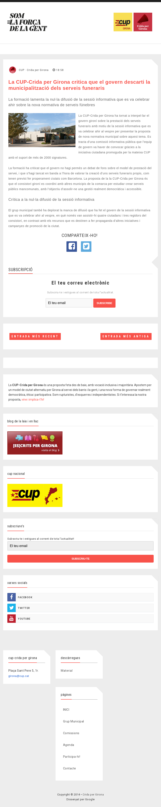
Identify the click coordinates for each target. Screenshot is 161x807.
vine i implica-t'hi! (33, 399)
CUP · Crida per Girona (34, 70)
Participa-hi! (71, 756)
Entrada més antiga (126, 336)
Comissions (71, 733)
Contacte (69, 768)
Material (67, 670)
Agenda (68, 745)
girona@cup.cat (18, 676)
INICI (66, 709)
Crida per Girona (93, 794)
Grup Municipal (73, 721)
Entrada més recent (35, 336)
